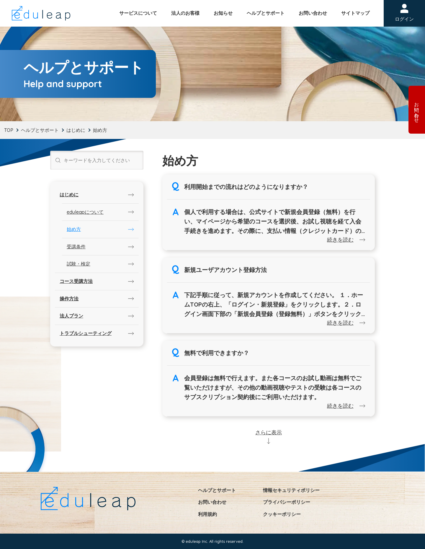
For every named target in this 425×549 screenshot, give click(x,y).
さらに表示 (268, 432)
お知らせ (223, 13)
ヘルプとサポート (266, 13)
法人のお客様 (185, 13)
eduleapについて (85, 212)
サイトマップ (355, 13)
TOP (8, 130)
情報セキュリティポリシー (291, 490)
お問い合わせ (313, 13)
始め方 (74, 229)
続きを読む (340, 239)
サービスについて (138, 13)
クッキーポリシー (282, 514)
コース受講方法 (76, 281)
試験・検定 (78, 264)
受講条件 (76, 247)
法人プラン (71, 316)
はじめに (75, 130)
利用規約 (207, 514)
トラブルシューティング (86, 333)
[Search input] (101, 160)
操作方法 (69, 299)
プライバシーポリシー (286, 502)
